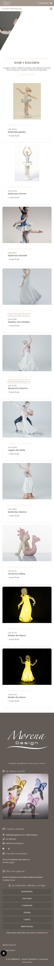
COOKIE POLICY (8, 950)
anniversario (27, 926)
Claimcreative (27, 962)
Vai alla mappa (8, 862)
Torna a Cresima (27, 74)
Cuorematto (30, 933)
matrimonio (27, 891)
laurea (27, 919)
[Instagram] (9, 849)
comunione (27, 905)
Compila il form (8, 880)
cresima (27, 912)
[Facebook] (3, 848)
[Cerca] (51, 3)
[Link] (6, 3)
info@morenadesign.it (15, 843)
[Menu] (51, 8)
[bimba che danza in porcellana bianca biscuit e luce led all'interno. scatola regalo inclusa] (27, 616)
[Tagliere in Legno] (25, 796)
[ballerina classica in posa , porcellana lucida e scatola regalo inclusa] (27, 492)
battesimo (27, 898)
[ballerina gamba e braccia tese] (27, 112)
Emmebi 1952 (42, 933)
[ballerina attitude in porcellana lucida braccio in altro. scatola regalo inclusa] (27, 236)
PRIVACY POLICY (9, 945)
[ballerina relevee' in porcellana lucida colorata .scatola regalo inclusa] (27, 174)
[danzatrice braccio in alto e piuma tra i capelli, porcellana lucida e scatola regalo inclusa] (27, 367)
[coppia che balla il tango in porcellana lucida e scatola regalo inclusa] (27, 431)
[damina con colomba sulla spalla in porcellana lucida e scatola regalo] (27, 300)
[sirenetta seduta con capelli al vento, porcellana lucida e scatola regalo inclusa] (27, 554)
